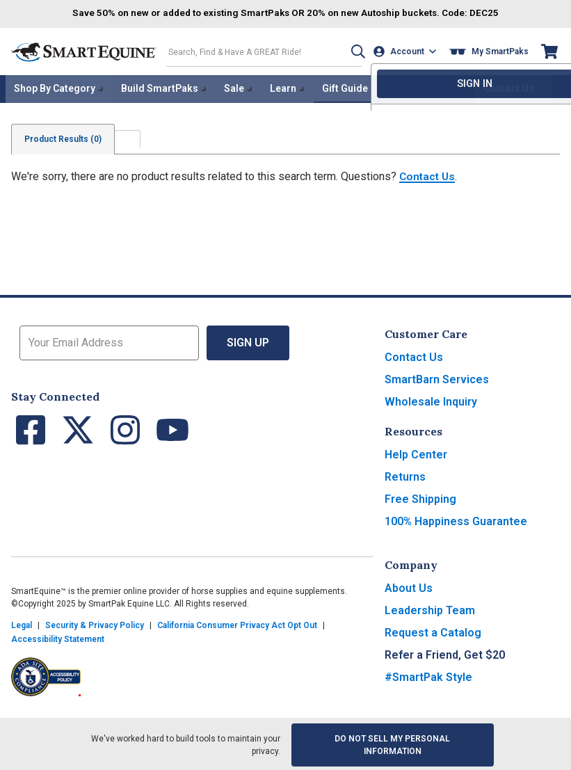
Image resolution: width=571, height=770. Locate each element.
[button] (353, 51)
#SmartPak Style (428, 675)
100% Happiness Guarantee (456, 519)
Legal (21, 623)
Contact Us (428, 174)
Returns (405, 474)
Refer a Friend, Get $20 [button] (445, 652)
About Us (409, 586)
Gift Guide (345, 87)
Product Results (64, 137)
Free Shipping (420, 497)
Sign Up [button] (248, 340)
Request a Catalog (433, 630)
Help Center (416, 452)
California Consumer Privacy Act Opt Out (237, 623)
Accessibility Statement (57, 637)
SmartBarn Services (437, 377)
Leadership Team (430, 608)
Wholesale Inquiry (431, 399)
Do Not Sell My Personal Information (392, 743)
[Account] (406, 51)
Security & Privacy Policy (94, 623)
